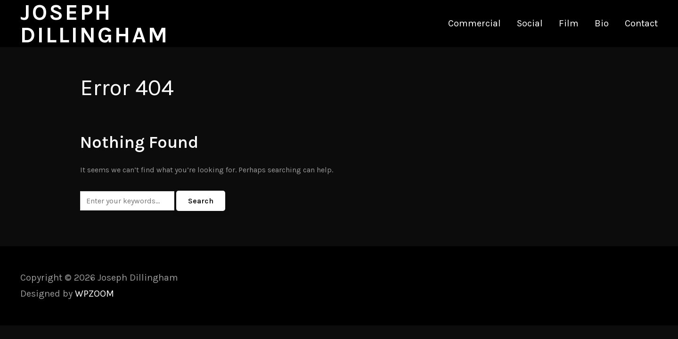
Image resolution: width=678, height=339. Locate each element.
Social (530, 23)
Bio (602, 23)
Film (569, 23)
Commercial (474, 23)
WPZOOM (94, 293)
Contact (641, 23)
